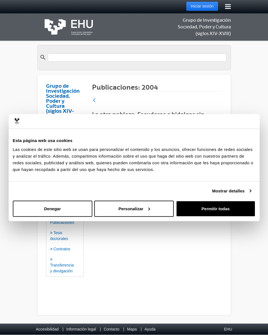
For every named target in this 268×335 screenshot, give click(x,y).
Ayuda (149, 329)
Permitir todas (216, 208)
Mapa (132, 329)
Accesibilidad (47, 329)
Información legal (81, 329)
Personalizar (134, 208)
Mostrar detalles (228, 191)
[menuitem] (65, 233)
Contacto (111, 329)
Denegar (52, 208)
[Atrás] (94, 100)
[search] (137, 57)
